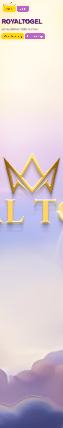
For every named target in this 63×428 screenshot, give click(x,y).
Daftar (23, 8)
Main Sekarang (13, 36)
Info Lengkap (35, 36)
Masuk (9, 8)
